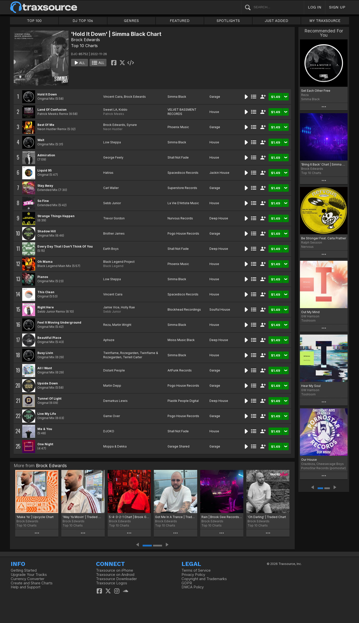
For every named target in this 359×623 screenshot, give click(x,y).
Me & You (44, 429)
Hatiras (108, 173)
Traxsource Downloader (116, 579)
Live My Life (46, 414)
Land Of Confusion (52, 109)
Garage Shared (178, 446)
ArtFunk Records (180, 370)
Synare (132, 125)
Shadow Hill (46, 231)
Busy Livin (45, 353)
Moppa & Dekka (115, 446)
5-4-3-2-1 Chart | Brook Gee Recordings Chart (129, 517)
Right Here (45, 307)
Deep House (218, 218)
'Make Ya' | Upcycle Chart (35, 517)
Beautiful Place (49, 338)
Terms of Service (196, 570)
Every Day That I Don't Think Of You (65, 246)
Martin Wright (121, 325)
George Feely (113, 157)
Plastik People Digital (183, 401)
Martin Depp (112, 385)
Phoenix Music (178, 127)
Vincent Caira (112, 96)
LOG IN (314, 7)
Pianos (42, 277)
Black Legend (113, 266)
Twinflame (111, 353)
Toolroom (308, 320)
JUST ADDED (276, 20)
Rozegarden (129, 353)
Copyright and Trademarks (204, 579)
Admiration (46, 155)
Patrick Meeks (113, 114)
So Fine (43, 201)
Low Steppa (112, 142)
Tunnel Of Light (49, 398)
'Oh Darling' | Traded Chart (267, 517)
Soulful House (219, 309)
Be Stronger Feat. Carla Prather (323, 238)
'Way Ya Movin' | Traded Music (83, 517)
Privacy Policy (193, 574)
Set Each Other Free (315, 90)
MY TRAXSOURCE (325, 20)
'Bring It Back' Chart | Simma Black (323, 164)
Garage (214, 96)
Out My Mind (310, 312)
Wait (40, 140)
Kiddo (123, 109)
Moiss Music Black (181, 340)
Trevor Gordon (114, 218)
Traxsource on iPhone (114, 570)
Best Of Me (45, 125)
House (214, 112)
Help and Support (25, 587)
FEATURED (179, 20)
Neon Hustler (112, 129)
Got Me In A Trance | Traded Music (175, 517)
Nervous (307, 247)
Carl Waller (111, 188)
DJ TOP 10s (83, 20)
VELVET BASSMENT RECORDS (182, 112)
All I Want (44, 368)
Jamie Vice (111, 307)
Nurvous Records (180, 218)
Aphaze (108, 340)
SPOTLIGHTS (228, 20)
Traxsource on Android (115, 574)
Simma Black (177, 96)
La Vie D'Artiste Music (183, 203)
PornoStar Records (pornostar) (323, 468)
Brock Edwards (85, 39)
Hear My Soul (311, 386)
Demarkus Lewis (115, 401)
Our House (309, 459)
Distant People (114, 370)
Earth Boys (111, 249)
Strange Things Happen (56, 216)
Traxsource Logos (111, 583)
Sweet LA (110, 109)
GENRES (131, 20)
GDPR (186, 583)
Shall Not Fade (178, 157)
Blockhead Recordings (184, 309)
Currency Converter (27, 579)
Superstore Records (182, 188)
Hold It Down (47, 94)
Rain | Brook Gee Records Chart (221, 517)
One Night (45, 444)
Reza (107, 325)
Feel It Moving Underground (59, 322)
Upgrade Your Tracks (29, 574)
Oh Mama (45, 262)
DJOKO (108, 431)
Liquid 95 (44, 170)
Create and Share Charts (32, 583)
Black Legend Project (119, 262)
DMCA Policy (192, 587)
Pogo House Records (183, 233)
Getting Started (24, 570)
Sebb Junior (112, 203)
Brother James (114, 233)
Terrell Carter (132, 357)
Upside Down (47, 383)
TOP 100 (34, 20)
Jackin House (219, 173)
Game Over (111, 416)
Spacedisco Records (183, 173)
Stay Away (45, 185)
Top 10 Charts (84, 45)
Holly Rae (128, 307)
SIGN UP (337, 7)
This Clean (45, 292)
